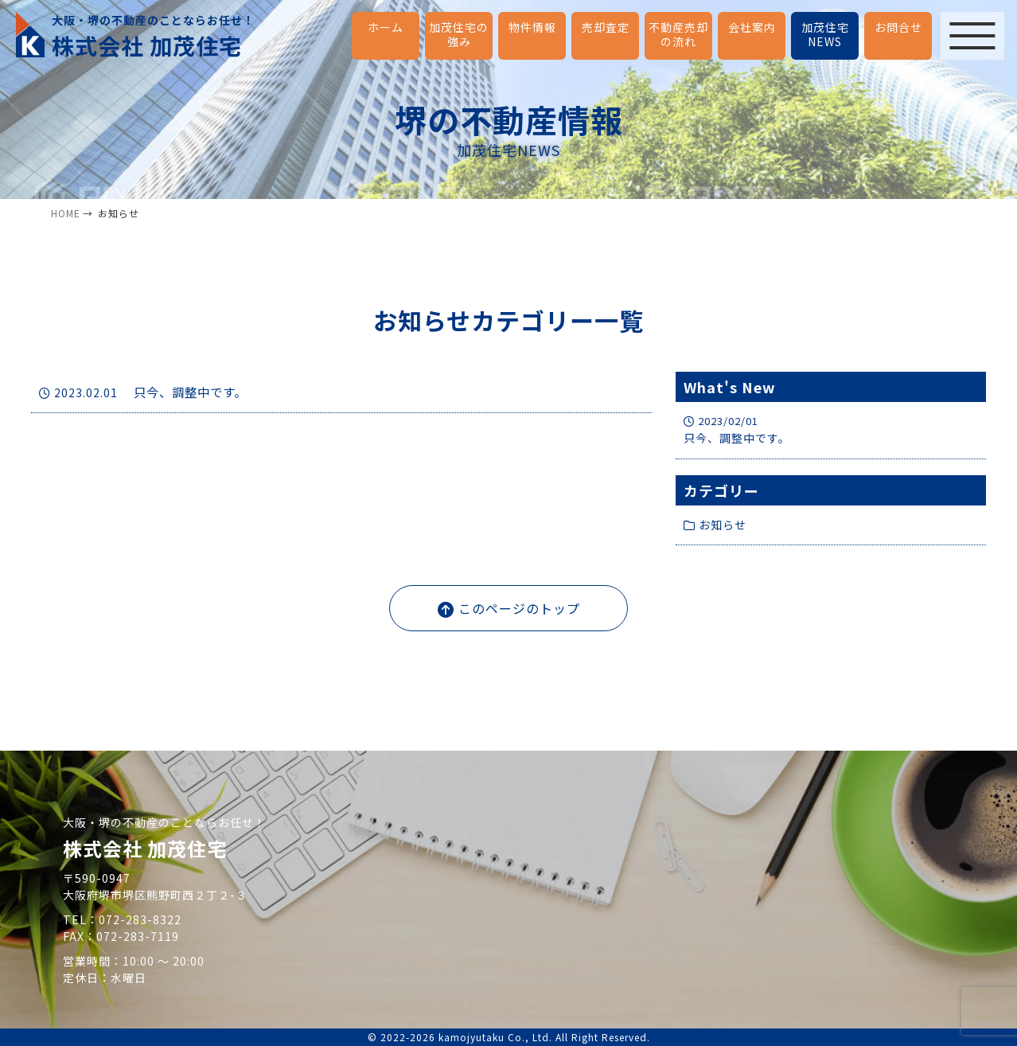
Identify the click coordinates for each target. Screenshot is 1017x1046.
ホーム (385, 27)
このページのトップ (509, 608)
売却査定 (605, 27)
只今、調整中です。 (146, 392)
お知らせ (715, 525)
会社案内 (752, 27)
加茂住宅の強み (459, 34)
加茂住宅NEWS (825, 34)
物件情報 (532, 27)
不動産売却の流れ (678, 34)
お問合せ (898, 27)
